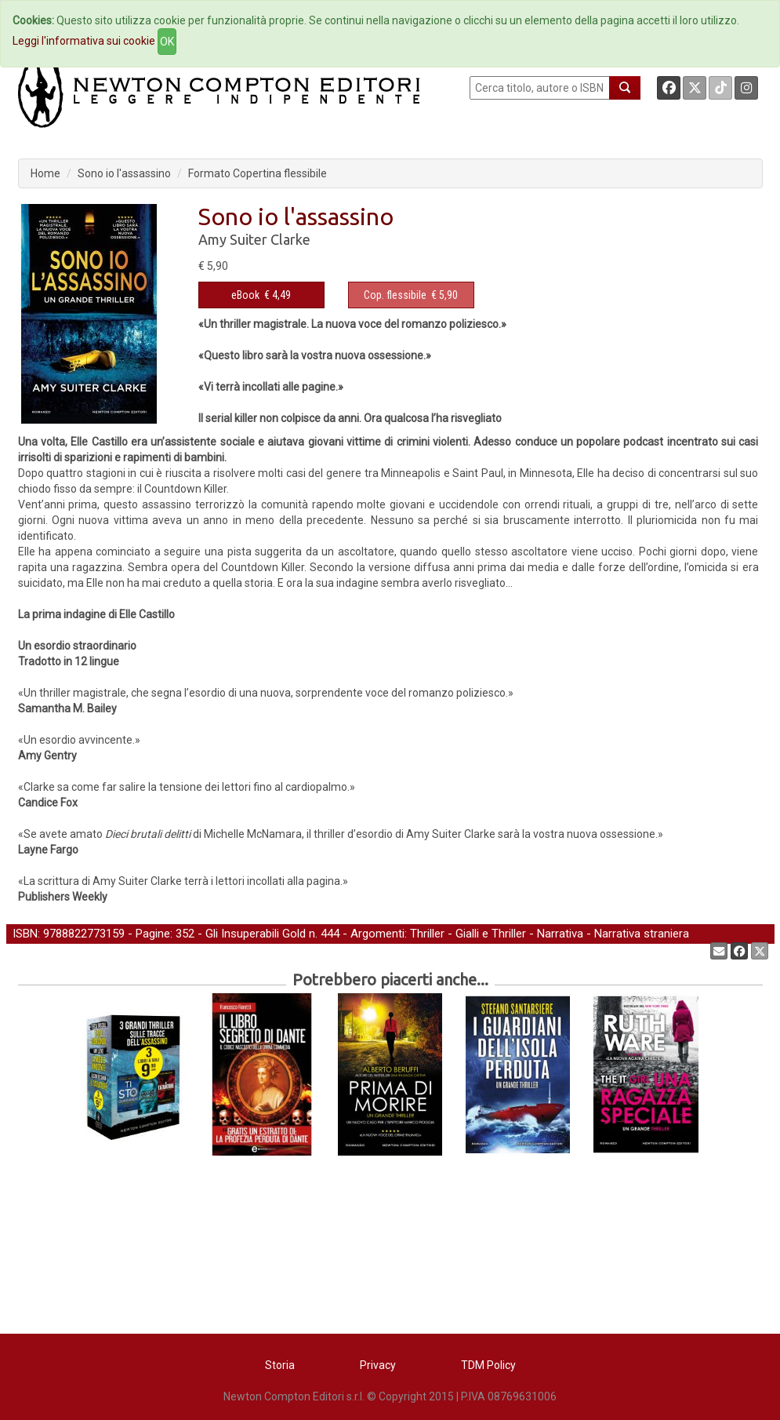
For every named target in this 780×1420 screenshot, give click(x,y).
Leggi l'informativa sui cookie (84, 41)
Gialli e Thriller (490, 934)
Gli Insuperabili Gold (255, 934)
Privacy (378, 1365)
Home (45, 173)
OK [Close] (167, 41)
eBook (245, 295)
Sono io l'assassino (124, 173)
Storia (280, 1365)
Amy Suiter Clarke (254, 239)
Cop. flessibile (395, 295)
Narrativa (560, 934)
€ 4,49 (261, 295)
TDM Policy (488, 1365)
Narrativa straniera (641, 934)
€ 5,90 (411, 295)
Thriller (427, 934)
